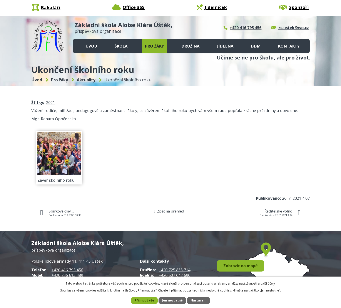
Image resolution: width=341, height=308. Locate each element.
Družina (190, 46)
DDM (256, 46)
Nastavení (199, 300)
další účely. (268, 283)
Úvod (91, 46)
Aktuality (86, 80)
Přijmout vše (144, 300)
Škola (121, 46)
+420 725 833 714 (174, 269)
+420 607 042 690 (174, 275)
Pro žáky (154, 46)
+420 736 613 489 (67, 275)
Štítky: (37, 102)
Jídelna (225, 46)
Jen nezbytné (172, 300)
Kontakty (289, 46)
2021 (50, 102)
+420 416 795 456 (67, 269)
